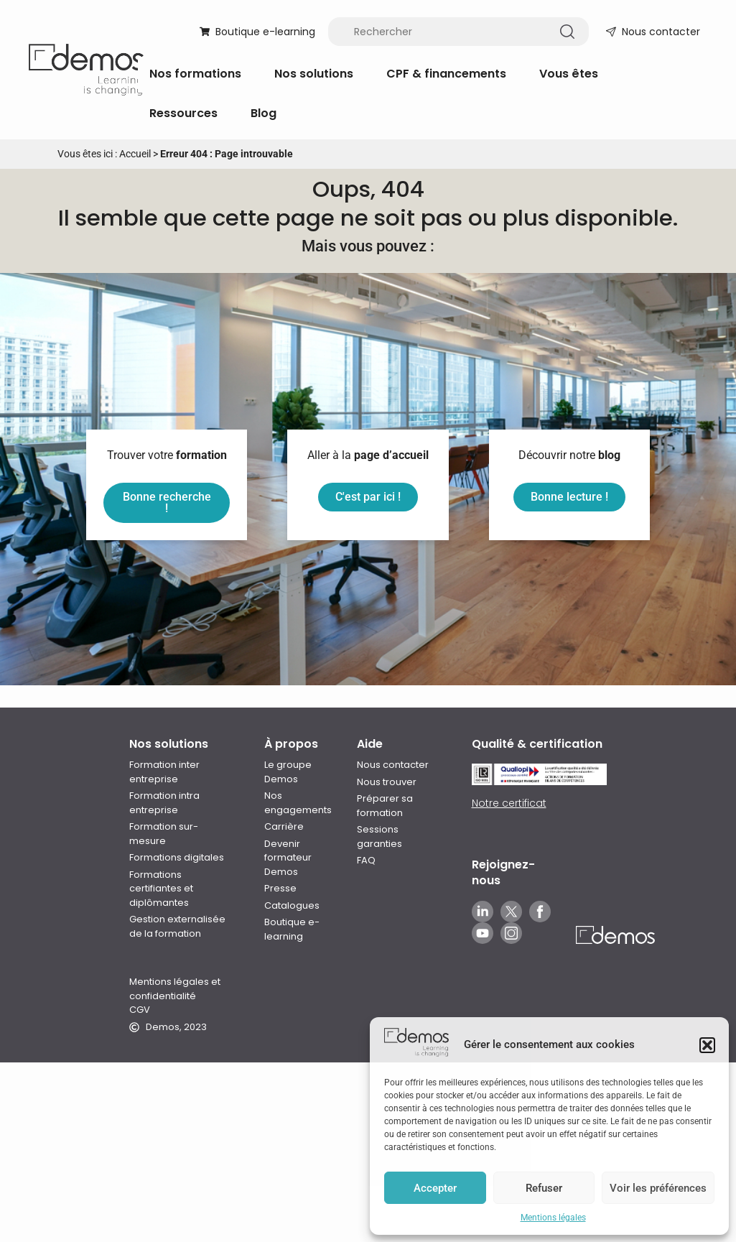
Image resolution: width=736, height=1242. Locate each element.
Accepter (435, 1188)
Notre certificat (509, 730)
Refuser (544, 1188)
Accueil (135, 153)
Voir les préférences (658, 1188)
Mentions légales (553, 1218)
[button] (707, 1045)
